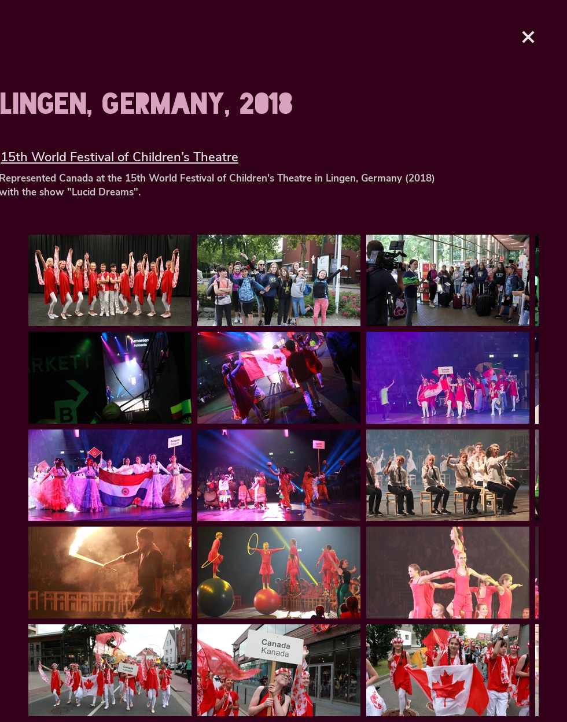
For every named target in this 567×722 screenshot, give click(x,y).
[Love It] (528, 37)
